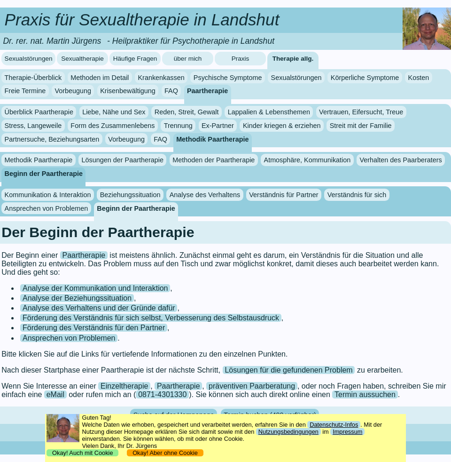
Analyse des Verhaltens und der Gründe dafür (99, 308)
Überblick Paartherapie (39, 112)
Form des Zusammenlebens (112, 125)
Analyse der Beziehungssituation (77, 298)
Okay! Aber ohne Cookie (165, 452)
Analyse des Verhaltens (205, 195)
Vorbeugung (72, 91)
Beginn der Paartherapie (44, 173)
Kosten (418, 77)
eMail (55, 394)
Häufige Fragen (135, 58)
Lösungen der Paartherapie (122, 160)
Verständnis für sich (357, 195)
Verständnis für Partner (283, 195)
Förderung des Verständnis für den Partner (94, 328)
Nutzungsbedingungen (288, 431)
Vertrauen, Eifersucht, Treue (361, 112)
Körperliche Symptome (365, 77)
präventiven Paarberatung (252, 386)
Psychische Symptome (228, 77)
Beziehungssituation (130, 195)
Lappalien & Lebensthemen (269, 112)
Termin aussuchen (365, 394)
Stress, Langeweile (33, 125)
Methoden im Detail (99, 77)
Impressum (347, 431)
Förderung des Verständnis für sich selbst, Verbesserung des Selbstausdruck (151, 318)
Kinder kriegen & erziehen (282, 125)
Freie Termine (25, 91)
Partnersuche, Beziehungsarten (52, 139)
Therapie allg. (293, 58)
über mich (188, 58)
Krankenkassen (161, 77)
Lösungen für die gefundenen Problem (288, 370)
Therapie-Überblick (33, 77)
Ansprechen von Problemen (46, 208)
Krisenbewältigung (128, 91)
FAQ (171, 91)
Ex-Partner (218, 125)
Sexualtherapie (82, 58)
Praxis (240, 58)
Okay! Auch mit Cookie (83, 452)
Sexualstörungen (29, 58)
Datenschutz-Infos (334, 424)
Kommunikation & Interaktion (48, 195)
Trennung (178, 125)
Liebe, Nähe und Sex (113, 112)
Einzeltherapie (124, 386)
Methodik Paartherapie (212, 139)
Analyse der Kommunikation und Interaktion (95, 288)
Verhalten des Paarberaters (400, 160)
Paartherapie (207, 91)
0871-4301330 (162, 394)
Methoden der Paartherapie (213, 160)
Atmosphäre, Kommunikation (307, 160)
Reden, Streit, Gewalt (187, 112)
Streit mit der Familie (361, 125)
